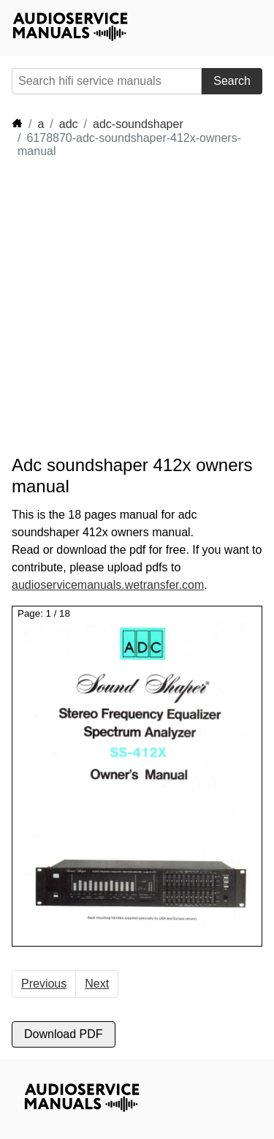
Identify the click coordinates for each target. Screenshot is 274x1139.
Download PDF (63, 1034)
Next (97, 983)
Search (232, 81)
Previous (43, 983)
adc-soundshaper (138, 124)
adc (68, 124)
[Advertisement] (137, 307)
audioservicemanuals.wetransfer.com (108, 585)
